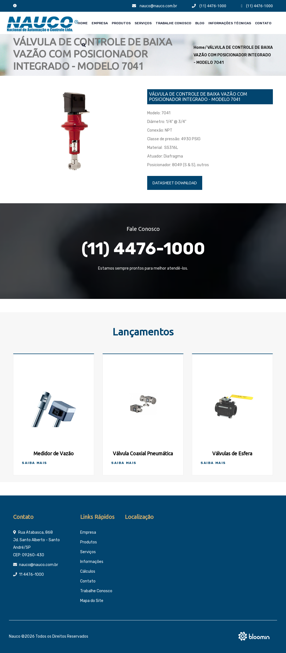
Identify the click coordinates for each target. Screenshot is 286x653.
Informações (91, 561)
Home (83, 23)
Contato (263, 23)
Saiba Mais (34, 463)
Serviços (143, 23)
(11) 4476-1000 (209, 6)
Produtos (121, 23)
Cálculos (87, 571)
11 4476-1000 (31, 574)
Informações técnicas (229, 23)
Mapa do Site (91, 600)
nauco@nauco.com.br (154, 6)
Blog (199, 23)
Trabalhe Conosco (173, 23)
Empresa (100, 23)
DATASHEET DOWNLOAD (174, 183)
